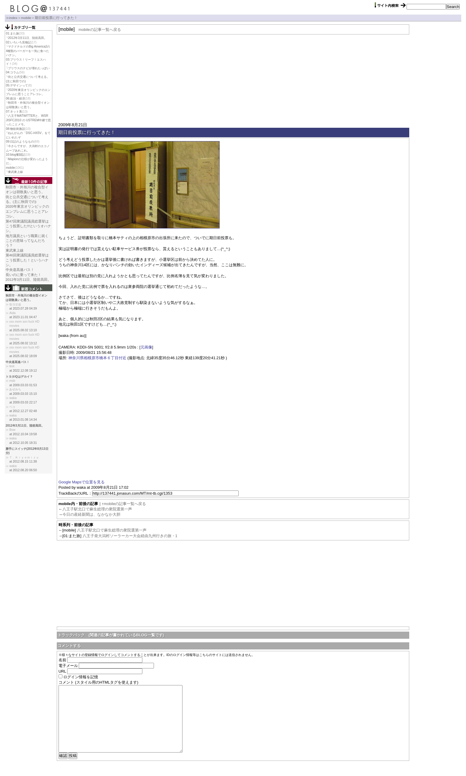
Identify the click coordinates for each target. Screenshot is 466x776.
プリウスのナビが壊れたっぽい (29, 68)
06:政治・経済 (15, 98)
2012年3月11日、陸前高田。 (27, 38)
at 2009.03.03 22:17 (23, 402)
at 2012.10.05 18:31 (23, 442)
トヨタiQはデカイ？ (19, 376)
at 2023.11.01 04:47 (23, 317)
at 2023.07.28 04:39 (23, 308)
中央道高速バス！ (20, 270)
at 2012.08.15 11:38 (23, 461)
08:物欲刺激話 (15, 128)
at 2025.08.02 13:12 (23, 343)
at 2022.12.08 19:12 (23, 370)
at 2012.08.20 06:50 (23, 470)
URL (62, 671)
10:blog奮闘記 (15, 154)
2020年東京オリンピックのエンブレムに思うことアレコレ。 (27, 211)
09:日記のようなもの (20, 141)
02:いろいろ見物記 (18, 42)
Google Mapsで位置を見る (82, 482)
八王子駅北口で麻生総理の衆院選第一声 (97, 509)
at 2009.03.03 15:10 (23, 393)
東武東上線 (15, 172)
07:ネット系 (14, 111)
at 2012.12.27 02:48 (23, 411)
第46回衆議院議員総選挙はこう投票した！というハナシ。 (27, 260)
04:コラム (12, 72)
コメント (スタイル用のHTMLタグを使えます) (98, 682)
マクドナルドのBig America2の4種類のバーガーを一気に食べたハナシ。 (28, 51)
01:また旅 (12, 33)
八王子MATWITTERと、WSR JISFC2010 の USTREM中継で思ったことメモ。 (28, 120)
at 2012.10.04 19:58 (23, 434)
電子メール (68, 665)
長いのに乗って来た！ (23, 275)
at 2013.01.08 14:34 (23, 419)
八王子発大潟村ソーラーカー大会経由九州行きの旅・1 (130, 536)
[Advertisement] (233, 77)
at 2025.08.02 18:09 (23, 356)
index (13, 18)
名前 (62, 660)
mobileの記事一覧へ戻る (99, 29)
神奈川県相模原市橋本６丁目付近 (97, 358)
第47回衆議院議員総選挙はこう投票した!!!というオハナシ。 (28, 226)
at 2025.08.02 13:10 (23, 330)
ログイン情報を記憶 (80, 677)
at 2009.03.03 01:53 (23, 385)
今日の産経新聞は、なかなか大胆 (91, 514)
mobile (26, 18)
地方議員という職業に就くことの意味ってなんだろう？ (27, 240)
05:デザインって (17, 85)
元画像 (146, 347)
